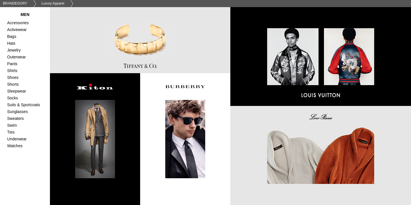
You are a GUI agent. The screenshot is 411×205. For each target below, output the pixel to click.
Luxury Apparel (52, 3)
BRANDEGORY (15, 3)
